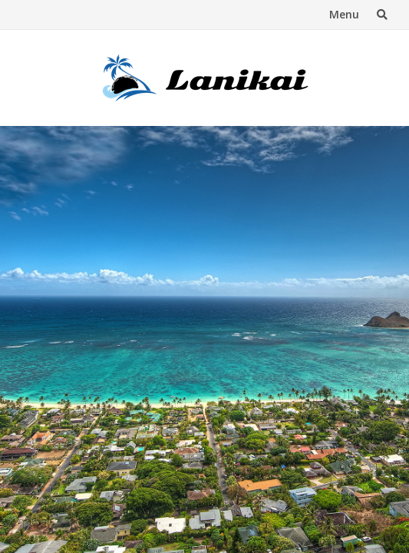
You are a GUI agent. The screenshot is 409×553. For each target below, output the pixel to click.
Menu (344, 14)
